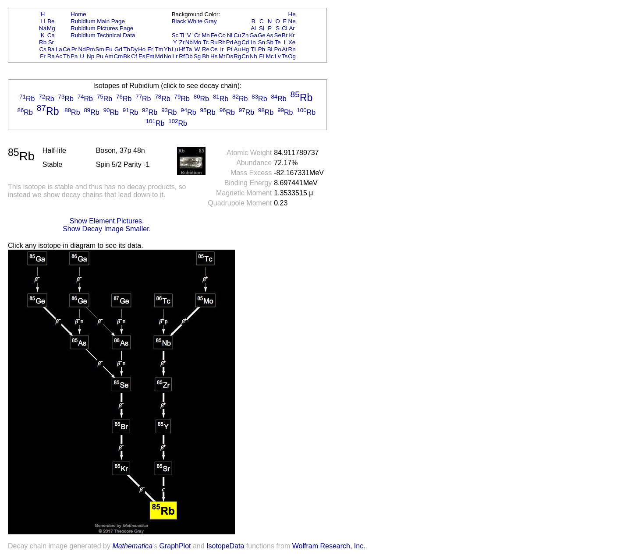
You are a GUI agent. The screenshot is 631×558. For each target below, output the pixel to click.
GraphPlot (175, 546)
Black (179, 21)
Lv (278, 56)
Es (141, 56)
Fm (150, 56)
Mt (222, 56)
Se (277, 35)
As (269, 35)
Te (278, 42)
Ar (291, 28)
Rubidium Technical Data (103, 35)
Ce (66, 49)
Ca (51, 35)
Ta (189, 49)
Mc (270, 56)
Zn (245, 35)
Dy (134, 49)
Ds (229, 56)
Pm (90, 49)
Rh (222, 42)
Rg (237, 56)
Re (205, 49)
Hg (245, 49)
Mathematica (132, 546)
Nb (189, 42)
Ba (50, 49)
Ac (59, 56)
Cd (245, 42)
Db (189, 56)
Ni (230, 35)
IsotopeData (225, 546)
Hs (213, 56)
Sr (51, 42)
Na (42, 28)
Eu (108, 49)
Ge (262, 35)
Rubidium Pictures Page (102, 28)
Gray (210, 21)
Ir (221, 49)
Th (66, 56)
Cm (118, 56)
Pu (99, 56)
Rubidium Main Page (98, 21)
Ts (284, 56)
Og (292, 56)
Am (109, 56)
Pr (74, 49)
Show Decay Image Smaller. (107, 229)
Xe (291, 42)
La (59, 49)
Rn (292, 49)
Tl (253, 49)
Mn (206, 35)
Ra (51, 56)
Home (78, 14)
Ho (141, 49)
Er (150, 49)
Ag (237, 42)
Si (261, 28)
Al (253, 28)
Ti (182, 35)
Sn (261, 42)
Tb (126, 49)
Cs (42, 49)
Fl (261, 56)
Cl (284, 28)
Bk (126, 56)
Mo (197, 42)
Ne (292, 21)
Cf (134, 56)
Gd (118, 49)
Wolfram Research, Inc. (328, 546)
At (284, 49)
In (253, 42)
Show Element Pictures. (107, 221)
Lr (175, 56)
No (167, 56)
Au (237, 49)
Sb (269, 42)
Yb (167, 49)
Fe (213, 35)
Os (214, 49)
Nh (253, 56)
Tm (159, 49)
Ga (253, 35)
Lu (175, 49)
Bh (205, 56)
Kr (291, 35)
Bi (270, 49)
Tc (206, 42)
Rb (42, 42)
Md (159, 56)
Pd (229, 42)
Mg (51, 28)
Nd (82, 49)
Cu (237, 35)
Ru (214, 42)
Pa (74, 56)
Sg (197, 56)
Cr (197, 35)
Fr (43, 56)
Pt (230, 49)
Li (42, 21)
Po (277, 49)
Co (222, 35)
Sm (100, 49)
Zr (182, 42)
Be (50, 21)
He (292, 14)
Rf (181, 56)
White (195, 21)
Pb (261, 49)
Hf (181, 49)
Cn (245, 56)
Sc (175, 35)
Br (284, 35)
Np (90, 56)
